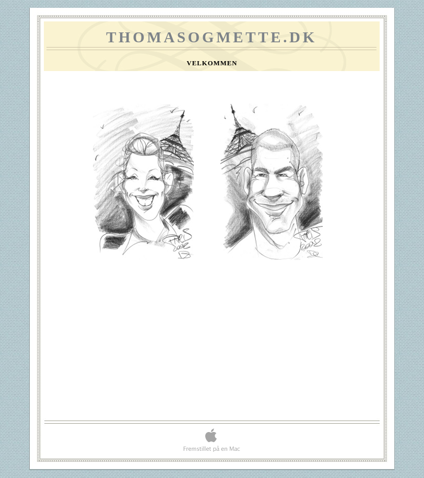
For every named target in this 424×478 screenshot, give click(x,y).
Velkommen (211, 63)
